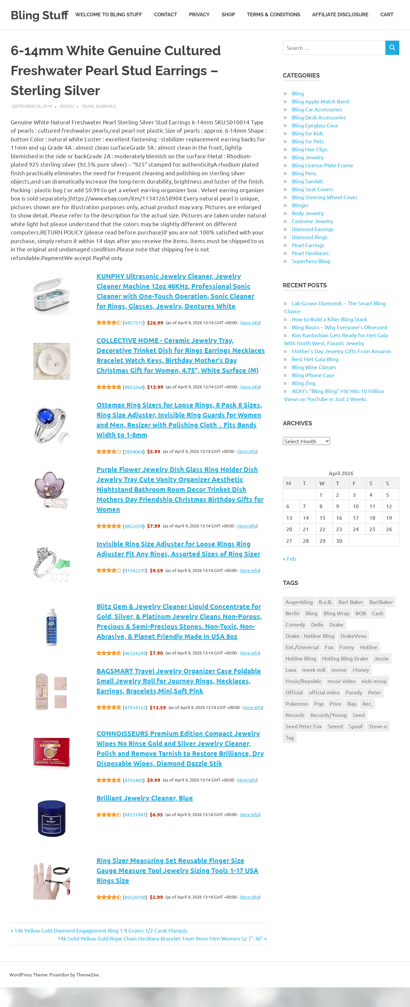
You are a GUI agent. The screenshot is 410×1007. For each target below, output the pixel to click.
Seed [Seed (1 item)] (359, 734)
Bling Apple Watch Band (320, 120)
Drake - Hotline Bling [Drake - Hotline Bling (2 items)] (310, 654)
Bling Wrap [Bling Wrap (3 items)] (336, 632)
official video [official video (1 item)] (324, 711)
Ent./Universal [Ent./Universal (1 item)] (302, 666)
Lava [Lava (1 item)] (291, 688)
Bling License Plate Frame (322, 184)
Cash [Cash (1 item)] (377, 632)
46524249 (135, 672)
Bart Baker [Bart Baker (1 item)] (350, 621)
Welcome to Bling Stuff (108, 39)
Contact (165, 39)
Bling (298, 112)
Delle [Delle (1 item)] (317, 644)
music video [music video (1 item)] (341, 700)
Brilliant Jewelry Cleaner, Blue (145, 817)
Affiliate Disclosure (340, 39)
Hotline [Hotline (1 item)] (368, 666)
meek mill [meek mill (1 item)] (313, 688)
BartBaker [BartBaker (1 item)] (381, 621)
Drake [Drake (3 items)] (336, 644)
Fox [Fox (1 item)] (329, 666)
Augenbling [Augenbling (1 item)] (299, 621)
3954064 (133, 471)
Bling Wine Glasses (314, 386)
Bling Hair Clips (309, 168)
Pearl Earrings (99, 125)
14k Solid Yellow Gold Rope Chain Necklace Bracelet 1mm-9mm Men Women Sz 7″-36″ (160, 957)
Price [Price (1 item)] (335, 722)
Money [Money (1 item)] (361, 688)
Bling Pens (304, 192)
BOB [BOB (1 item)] (360, 632)
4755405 (133, 799)
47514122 (135, 727)
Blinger (300, 224)
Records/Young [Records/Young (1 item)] (328, 734)
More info (249, 342)
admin (67, 125)
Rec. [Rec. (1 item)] (367, 722)
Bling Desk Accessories (319, 136)
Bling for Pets (308, 160)
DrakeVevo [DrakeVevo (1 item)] (353, 654)
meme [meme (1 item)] (339, 688)
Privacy (199, 39)
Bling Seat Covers (312, 208)
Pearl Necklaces (310, 272)
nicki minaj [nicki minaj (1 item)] (373, 700)
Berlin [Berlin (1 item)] (293, 632)
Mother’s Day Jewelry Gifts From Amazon (341, 370)
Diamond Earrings (313, 248)
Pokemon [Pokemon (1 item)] (297, 722)
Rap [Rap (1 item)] (351, 722)
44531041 (135, 834)
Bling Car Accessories (317, 128)
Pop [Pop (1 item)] (318, 722)
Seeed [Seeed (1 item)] (335, 745)
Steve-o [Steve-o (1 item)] (378, 745)
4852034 (133, 545)
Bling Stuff (42, 14)
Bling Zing (303, 402)
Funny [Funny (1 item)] (346, 666)
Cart (386, 39)
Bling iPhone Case (313, 394)
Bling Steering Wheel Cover (324, 216)
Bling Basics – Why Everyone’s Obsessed (339, 346)
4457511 (133, 342)
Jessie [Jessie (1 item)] (381, 677)
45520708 (135, 916)
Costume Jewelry (312, 240)
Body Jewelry (308, 232)
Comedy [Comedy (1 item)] (295, 644)
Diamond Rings (309, 256)
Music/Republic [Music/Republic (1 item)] (303, 700)
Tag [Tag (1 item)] (290, 756)
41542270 (135, 590)
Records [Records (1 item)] (295, 734)
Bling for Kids (307, 152)
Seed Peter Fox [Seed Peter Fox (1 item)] (304, 745)
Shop (228, 39)
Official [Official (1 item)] (294, 711)
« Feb (289, 577)
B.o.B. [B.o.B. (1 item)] (325, 621)
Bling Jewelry (308, 176)
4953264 (133, 406)
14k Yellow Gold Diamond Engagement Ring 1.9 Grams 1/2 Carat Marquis (100, 949)
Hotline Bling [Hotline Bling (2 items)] (301, 677)
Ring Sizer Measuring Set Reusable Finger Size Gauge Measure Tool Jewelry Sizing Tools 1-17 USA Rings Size (177, 890)
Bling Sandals (307, 200)
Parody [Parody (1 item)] (353, 711)
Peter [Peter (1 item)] (374, 711)
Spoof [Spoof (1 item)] (356, 745)
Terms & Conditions (273, 39)
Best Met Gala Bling (315, 378)
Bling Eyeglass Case (315, 144)
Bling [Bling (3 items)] (311, 632)
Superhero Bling (311, 280)
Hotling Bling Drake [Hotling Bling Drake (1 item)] (345, 677)
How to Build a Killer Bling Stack (329, 338)
